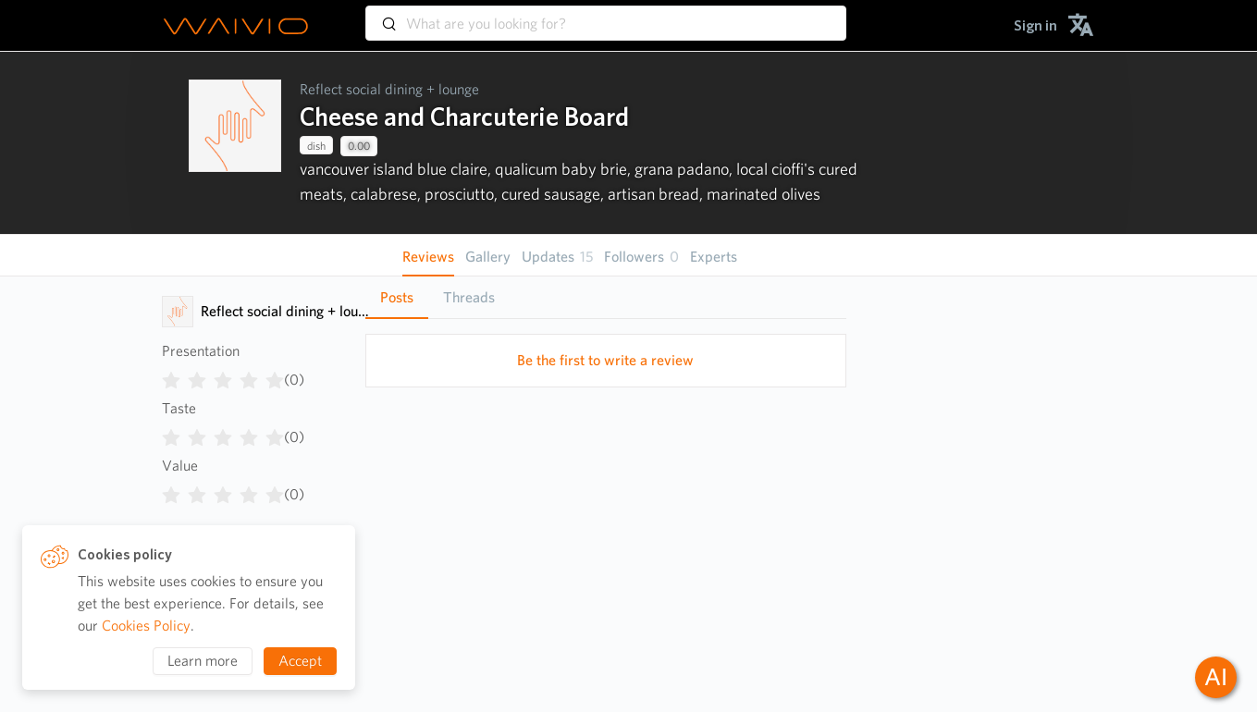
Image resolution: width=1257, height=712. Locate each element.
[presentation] (235, 143)
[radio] (171, 376)
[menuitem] (1035, 25)
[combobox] (605, 15)
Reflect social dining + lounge (389, 89)
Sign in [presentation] (1035, 25)
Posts (396, 297)
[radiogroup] (223, 376)
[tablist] (605, 297)
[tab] (396, 298)
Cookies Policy (146, 625)
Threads (469, 297)
